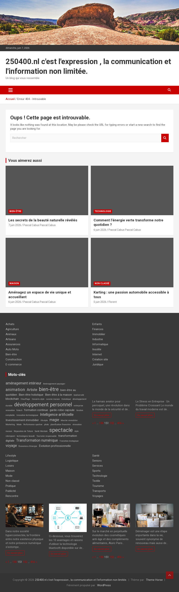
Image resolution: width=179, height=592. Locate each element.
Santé (95, 455)
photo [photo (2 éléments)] (46, 424)
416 (119, 423)
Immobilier (98, 334)
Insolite (96, 349)
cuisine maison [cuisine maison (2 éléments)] (53, 399)
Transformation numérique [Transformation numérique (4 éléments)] (37, 440)
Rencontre (12, 496)
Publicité (11, 491)
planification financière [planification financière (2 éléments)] (60, 424)
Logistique (12, 460)
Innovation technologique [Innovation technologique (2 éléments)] (27, 415)
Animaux (11, 334)
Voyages (97, 496)
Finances (97, 329)
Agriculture (12, 329)
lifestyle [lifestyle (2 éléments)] (44, 420)
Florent (113, 301)
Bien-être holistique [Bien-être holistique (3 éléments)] (31, 394)
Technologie (103, 211)
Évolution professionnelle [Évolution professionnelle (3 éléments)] (55, 446)
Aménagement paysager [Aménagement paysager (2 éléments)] (54, 384)
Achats (10, 324)
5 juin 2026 (100, 301)
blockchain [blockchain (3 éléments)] (12, 399)
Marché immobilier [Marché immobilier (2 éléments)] (69, 420)
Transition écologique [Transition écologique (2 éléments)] (69, 441)
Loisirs (10, 465)
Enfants (97, 324)
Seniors (97, 460)
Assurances (13, 344)
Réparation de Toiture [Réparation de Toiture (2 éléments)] (23, 431)
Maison (14, 283)
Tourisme (98, 486)
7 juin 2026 (14, 225)
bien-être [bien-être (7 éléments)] (49, 389)
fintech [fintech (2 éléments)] (19, 410)
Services (97, 465)
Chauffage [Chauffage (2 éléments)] (25, 399)
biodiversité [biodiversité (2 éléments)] (79, 395)
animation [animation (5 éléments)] (15, 389)
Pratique (11, 486)
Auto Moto (12, 349)
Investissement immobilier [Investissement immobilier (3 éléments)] (22, 420)
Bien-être (15, 211)
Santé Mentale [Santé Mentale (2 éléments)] (41, 431)
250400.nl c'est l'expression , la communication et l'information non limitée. (81, 580)
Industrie (97, 339)
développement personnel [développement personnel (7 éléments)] (43, 405)
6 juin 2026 (100, 229)
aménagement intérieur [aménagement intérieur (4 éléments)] (23, 383)
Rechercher (165, 138)
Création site (100, 359)
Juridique (97, 364)
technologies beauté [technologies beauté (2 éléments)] (26, 436)
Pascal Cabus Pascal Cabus (39, 225)
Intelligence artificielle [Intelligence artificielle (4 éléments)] (56, 414)
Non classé (102, 283)
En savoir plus (101, 415)
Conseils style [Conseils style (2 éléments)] (38, 399)
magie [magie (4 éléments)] (54, 420)
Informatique (100, 344)
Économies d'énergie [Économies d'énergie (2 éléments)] (27, 446)
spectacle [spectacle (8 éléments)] (61, 430)
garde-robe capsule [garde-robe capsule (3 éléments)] (62, 410)
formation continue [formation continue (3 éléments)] (36, 410)
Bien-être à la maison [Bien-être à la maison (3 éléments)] (58, 394)
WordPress (104, 585)
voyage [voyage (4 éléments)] (11, 445)
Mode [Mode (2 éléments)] (19, 424)
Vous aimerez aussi (25, 160)
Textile (96, 481)
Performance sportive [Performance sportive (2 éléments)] (32, 424)
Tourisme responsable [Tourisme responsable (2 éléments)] (46, 436)
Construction (14, 359)
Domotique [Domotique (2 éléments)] (66, 399)
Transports (99, 491)
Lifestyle (11, 455)
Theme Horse (154, 580)
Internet (97, 354)
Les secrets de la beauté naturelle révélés (42, 220)
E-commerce (14, 364)
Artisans (11, 339)
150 (101, 423)
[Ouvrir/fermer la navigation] (11, 90)
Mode (9, 475)
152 (111, 423)
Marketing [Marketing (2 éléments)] (10, 424)
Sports (96, 470)
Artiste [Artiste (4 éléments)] (32, 390)
